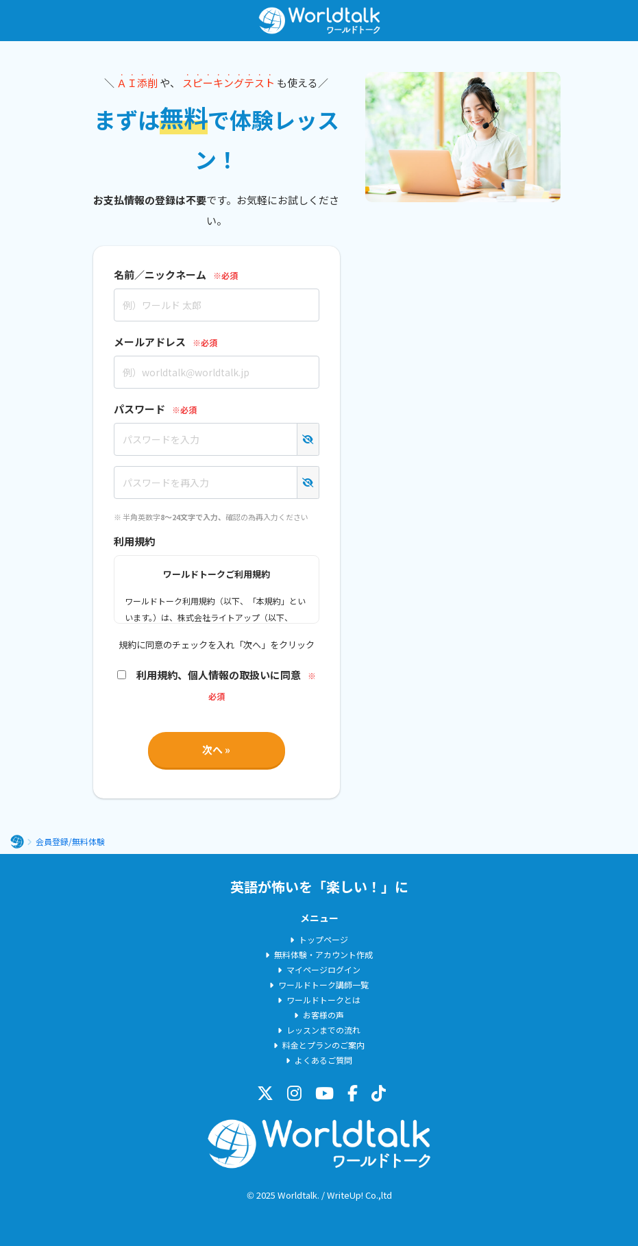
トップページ (323, 939)
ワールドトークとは (323, 999)
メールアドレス (150, 341)
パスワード (139, 409)
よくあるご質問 (323, 1060)
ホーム (17, 842)
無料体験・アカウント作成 (323, 954)
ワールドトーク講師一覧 (323, 984)
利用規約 (134, 541)
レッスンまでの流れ (323, 1030)
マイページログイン (323, 969)
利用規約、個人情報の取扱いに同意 (209, 675)
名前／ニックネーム (160, 274)
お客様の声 (323, 1015)
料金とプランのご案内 (323, 1045)
